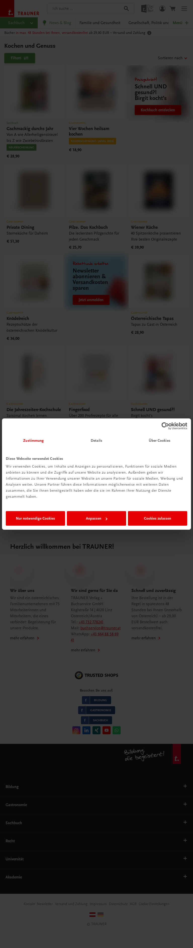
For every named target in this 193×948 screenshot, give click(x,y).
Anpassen (96, 518)
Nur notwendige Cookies (35, 518)
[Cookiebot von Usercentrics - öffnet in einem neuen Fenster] (165, 426)
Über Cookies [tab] (159, 440)
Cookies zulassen (157, 518)
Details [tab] (96, 440)
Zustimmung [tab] (33, 440)
